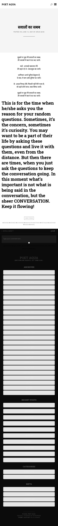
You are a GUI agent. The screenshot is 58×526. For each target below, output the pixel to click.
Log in (29, 489)
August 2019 (29, 337)
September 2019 (29, 332)
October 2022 (29, 292)
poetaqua (44, 222)
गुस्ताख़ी (53, 231)
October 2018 (29, 352)
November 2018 (29, 347)
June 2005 (29, 388)
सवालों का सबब (29, 27)
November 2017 (29, 373)
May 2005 (29, 393)
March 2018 (29, 363)
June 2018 (29, 358)
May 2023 (29, 277)
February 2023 (29, 282)
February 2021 (29, 312)
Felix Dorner (35, 517)
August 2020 (29, 317)
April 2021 (29, 302)
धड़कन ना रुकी (29, 411)
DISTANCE (13, 222)
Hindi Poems (29, 218)
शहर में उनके (29, 435)
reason (26, 224)
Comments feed (29, 499)
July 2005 (29, 383)
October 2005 (29, 378)
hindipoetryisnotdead (32, 222)
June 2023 (29, 272)
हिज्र (29, 405)
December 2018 (29, 342)
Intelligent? (8, 231)
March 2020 (29, 322)
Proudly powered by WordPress (29, 515)
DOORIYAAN (20, 222)
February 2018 (29, 368)
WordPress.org (29, 504)
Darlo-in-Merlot (29, 417)
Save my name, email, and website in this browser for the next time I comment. (29, 247)
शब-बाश (29, 460)
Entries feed (29, 494)
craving (6, 222)
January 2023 (29, 287)
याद (29, 423)
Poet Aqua (9, 4)
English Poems (29, 472)
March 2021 (29, 307)
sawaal (32, 224)
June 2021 (29, 297)
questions (51, 222)
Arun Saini (40, 32)
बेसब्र (29, 429)
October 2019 (29, 327)
